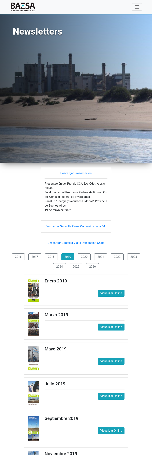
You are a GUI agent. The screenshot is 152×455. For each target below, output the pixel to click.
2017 (35, 256)
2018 (51, 256)
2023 (133, 256)
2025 (76, 266)
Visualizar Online (111, 293)
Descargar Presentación (75, 173)
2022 (117, 256)
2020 (84, 256)
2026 (92, 266)
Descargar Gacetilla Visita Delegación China (76, 243)
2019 (68, 256)
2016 (18, 256)
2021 (100, 256)
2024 (59, 266)
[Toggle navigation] (137, 7)
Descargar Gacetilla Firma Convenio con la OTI (76, 226)
